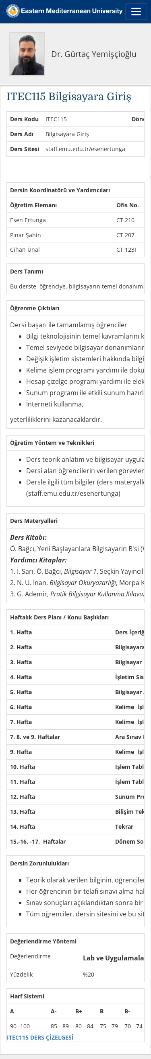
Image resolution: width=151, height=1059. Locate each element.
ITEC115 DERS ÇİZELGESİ (40, 1037)
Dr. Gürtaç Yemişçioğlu (94, 53)
